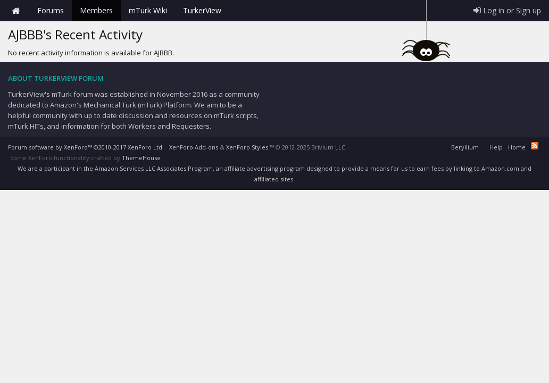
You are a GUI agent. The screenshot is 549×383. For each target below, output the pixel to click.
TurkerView (202, 10)
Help (496, 147)
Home (16, 10)
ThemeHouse (141, 158)
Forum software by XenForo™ (86, 147)
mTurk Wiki (148, 10)
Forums (50, 10)
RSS (534, 145)
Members (96, 10)
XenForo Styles (247, 147)
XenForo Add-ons (193, 147)
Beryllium (465, 147)
